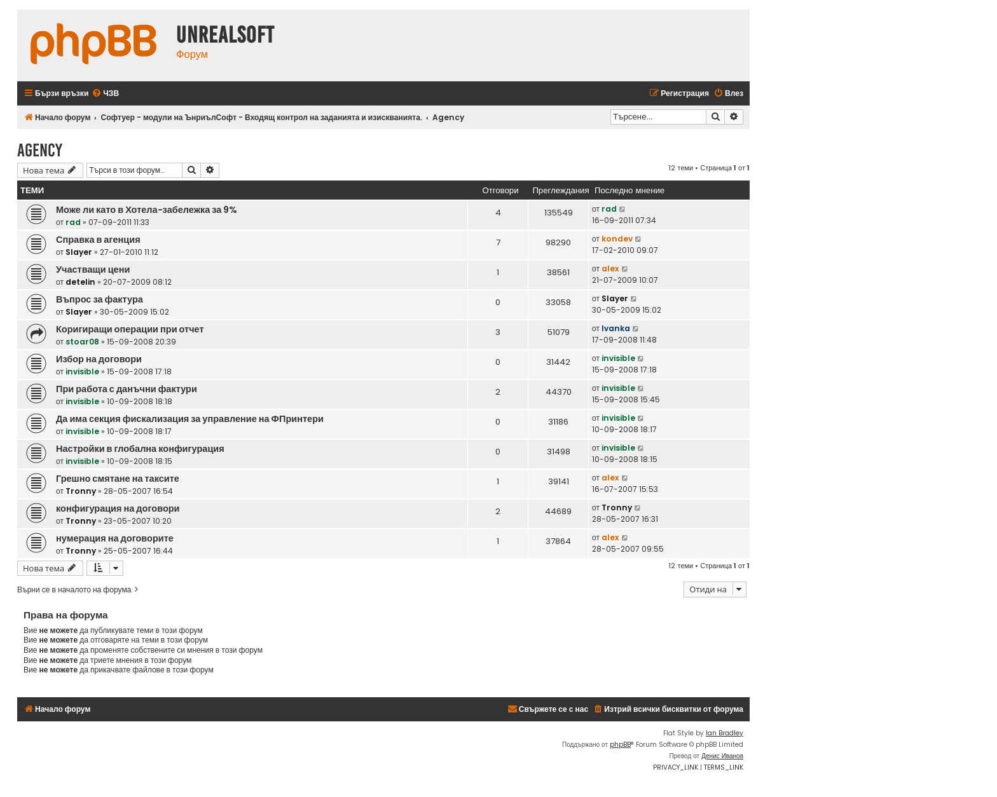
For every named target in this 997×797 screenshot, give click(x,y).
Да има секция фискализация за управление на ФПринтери (190, 418)
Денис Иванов (722, 756)
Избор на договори (99, 359)
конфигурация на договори (118, 508)
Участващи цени (93, 269)
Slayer (78, 252)
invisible (82, 371)
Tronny (80, 491)
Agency (39, 150)
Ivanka (616, 328)
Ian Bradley (724, 733)
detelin (80, 281)
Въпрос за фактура (99, 299)
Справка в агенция (98, 239)
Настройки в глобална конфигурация (140, 448)
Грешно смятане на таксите (117, 478)
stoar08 (82, 341)
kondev (617, 238)
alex (610, 268)
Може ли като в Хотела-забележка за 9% (146, 209)
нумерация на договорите (115, 538)
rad (73, 222)
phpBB (620, 744)
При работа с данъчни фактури (126, 389)
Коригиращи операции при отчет (130, 329)
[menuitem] (105, 93)
